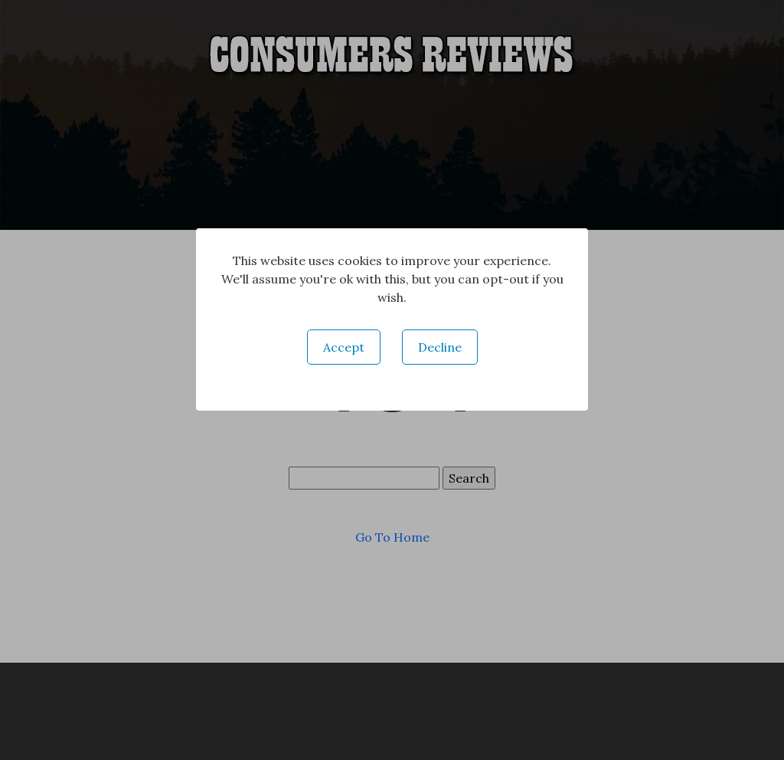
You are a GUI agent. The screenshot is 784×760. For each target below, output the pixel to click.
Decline (440, 347)
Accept (343, 347)
